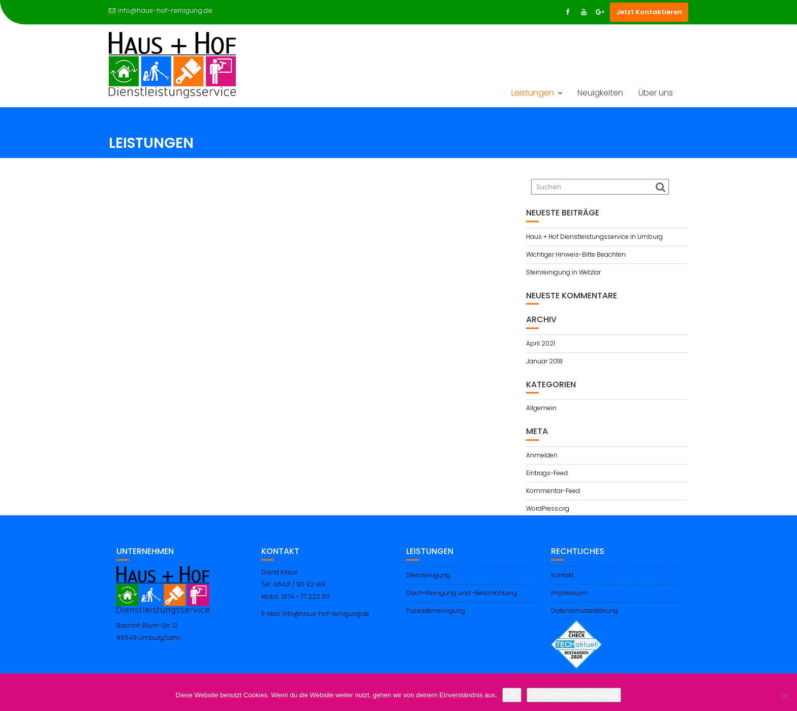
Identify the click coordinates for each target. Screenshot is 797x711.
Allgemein (541, 410)
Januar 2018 (544, 363)
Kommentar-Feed (553, 492)
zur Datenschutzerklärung (574, 694)
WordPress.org (547, 510)
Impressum (569, 599)
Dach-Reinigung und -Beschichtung (461, 599)
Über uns (655, 92)
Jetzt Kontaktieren (649, 12)
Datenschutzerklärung (584, 616)
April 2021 (540, 345)
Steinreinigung (428, 581)
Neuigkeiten (600, 92)
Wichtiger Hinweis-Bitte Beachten (576, 256)
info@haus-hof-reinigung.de (160, 10)
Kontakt (562, 581)
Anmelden (542, 457)
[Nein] (784, 696)
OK (511, 694)
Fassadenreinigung (435, 616)
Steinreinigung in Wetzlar (563, 274)
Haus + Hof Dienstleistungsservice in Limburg (594, 238)
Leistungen (532, 92)
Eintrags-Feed (547, 475)
